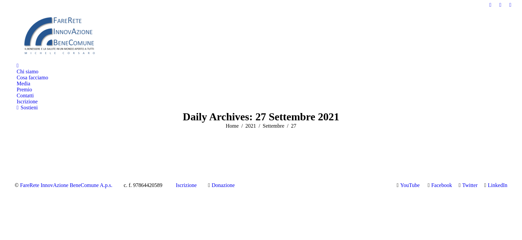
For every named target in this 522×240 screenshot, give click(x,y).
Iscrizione (186, 185)
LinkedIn (497, 185)
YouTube (409, 185)
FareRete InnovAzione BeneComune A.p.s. (66, 185)
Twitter (470, 185)
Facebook (441, 185)
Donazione (223, 185)
